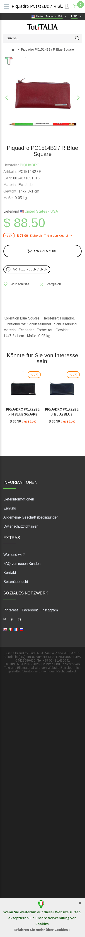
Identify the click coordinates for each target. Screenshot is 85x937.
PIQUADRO (29, 165)
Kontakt (9, 573)
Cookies (42, 923)
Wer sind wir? (14, 555)
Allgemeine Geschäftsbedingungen (30, 517)
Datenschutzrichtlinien (20, 526)
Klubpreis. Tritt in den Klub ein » (51, 235)
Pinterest (10, 610)
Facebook (30, 610)
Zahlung (9, 508)
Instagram (49, 610)
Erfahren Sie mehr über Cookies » (42, 929)
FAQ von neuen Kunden (22, 564)
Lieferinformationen (18, 499)
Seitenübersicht (15, 582)
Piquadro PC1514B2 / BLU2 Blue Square (62, 414)
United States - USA (39, 211)
